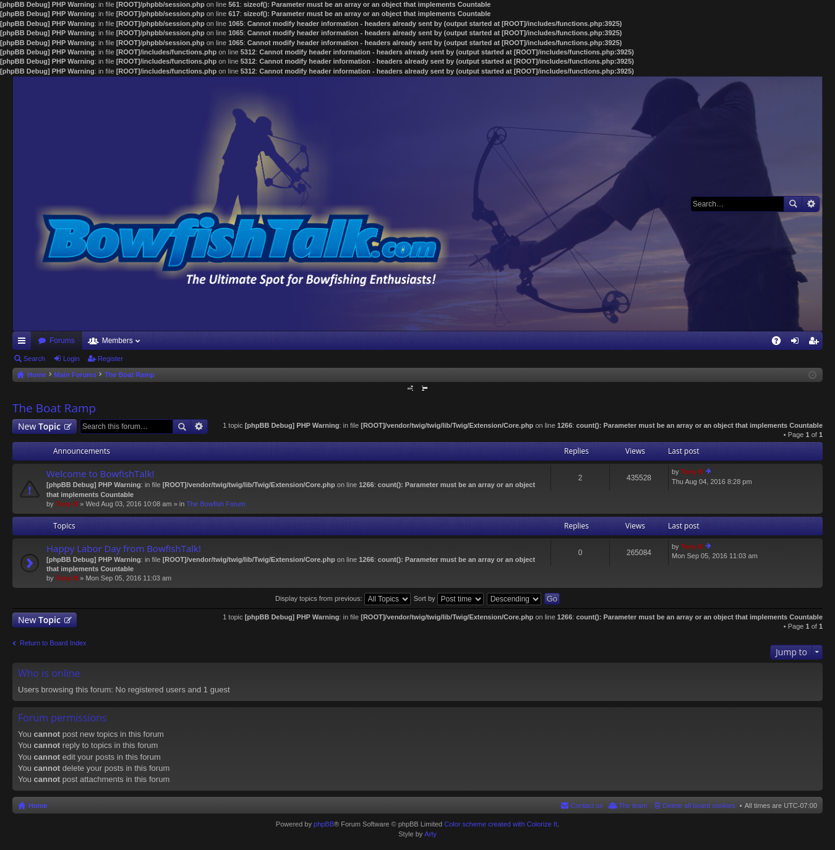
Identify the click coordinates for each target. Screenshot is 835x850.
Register (110, 358)
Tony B (67, 504)
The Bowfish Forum (215, 504)
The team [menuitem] (633, 805)
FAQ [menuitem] (780, 343)
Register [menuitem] (816, 343)
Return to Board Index (53, 643)
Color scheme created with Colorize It (500, 824)
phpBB (324, 824)
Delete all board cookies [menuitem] (698, 805)
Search (793, 204)
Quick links (24, 343)
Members (117, 340)
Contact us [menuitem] (586, 805)
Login (71, 358)
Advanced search (810, 204)
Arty (430, 834)
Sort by (449, 598)
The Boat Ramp (54, 408)
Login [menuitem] (797, 343)
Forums (62, 340)
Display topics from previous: (343, 598)
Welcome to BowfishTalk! (100, 474)
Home (38, 805)
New (39, 426)
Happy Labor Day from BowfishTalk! (123, 549)
